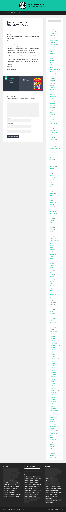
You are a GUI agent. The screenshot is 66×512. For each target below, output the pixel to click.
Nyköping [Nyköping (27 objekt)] (26, 490)
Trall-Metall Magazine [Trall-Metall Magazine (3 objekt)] (49, 502)
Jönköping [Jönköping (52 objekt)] (26, 482)
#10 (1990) (53, 352)
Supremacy (52, 421)
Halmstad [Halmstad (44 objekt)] (31, 480)
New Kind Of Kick (53, 216)
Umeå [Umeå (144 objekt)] (35, 496)
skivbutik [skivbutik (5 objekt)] (51, 494)
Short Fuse (52, 313)
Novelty (51, 224)
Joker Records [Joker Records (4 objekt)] (48, 480)
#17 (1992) (53, 363)
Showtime (51, 316)
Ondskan (51, 236)
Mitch (51, 198)
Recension (52, 281)
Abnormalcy (52, 35)
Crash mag (52, 83)
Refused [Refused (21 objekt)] (17, 482)
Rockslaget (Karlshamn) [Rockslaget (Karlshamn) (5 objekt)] (54, 490)
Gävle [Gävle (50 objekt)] (40, 478)
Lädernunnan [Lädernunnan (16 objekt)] (6, 480)
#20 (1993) (53, 369)
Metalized (51, 197)
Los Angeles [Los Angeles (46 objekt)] (31, 486)
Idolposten (52, 159)
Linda (51, 180)
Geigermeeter (52, 126)
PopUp (51, 263)
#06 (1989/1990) (25, 79)
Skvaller (51, 324)
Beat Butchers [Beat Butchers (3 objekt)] (48, 470)
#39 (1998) (53, 401)
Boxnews (51, 71)
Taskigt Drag (52, 423)
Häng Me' (51, 137)
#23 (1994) (53, 374)
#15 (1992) (53, 360)
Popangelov (52, 256)
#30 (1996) (53, 385)
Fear (50, 110)
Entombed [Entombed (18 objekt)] (11, 474)
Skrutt (51, 320)
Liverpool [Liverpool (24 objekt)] (39, 484)
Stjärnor (51, 415)
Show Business (52, 315)
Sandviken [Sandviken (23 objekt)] (34, 490)
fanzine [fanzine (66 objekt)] (47, 474)
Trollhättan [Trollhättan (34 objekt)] (30, 496)
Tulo (50, 442)
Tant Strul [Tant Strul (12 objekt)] (12, 486)
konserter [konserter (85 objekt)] (47, 482)
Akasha (51, 37)
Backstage (52, 49)
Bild (50, 64)
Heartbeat (51, 141)
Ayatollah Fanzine (53, 46)
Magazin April (52, 188)
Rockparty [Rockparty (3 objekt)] (47, 490)
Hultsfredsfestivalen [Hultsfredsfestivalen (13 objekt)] (49, 478)
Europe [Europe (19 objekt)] (16, 474)
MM (50, 200)
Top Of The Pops (53, 433)
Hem (6, 12)
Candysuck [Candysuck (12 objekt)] (10, 470)
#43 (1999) (53, 408)
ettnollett (51, 105)
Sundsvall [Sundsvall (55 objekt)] (36, 494)
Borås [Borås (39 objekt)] (34, 476)
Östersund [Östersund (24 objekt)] (26, 502)
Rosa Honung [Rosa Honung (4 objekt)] (48, 492)
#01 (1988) (53, 336)
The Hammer (52, 428)
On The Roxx (52, 234)
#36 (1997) (53, 396)
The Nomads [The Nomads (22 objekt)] (13, 490)
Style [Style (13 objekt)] (5, 486)
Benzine (51, 60)
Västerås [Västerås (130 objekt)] (37, 498)
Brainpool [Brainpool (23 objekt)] (5, 470)
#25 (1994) (53, 378)
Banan (51, 51)
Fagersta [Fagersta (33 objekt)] (31, 478)
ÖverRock (51, 242)
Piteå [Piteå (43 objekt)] (30, 490)
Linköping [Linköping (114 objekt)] (34, 484)
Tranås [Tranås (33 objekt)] (26, 496)
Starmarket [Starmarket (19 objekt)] (17, 484)
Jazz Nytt (51, 164)
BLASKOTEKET (9, 509)
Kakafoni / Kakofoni (53, 171)
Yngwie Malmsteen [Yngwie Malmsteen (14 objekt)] (11, 496)
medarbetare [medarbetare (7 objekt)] (52, 484)
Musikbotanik (52, 211)
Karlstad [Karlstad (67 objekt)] (36, 482)
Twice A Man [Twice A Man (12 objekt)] (18, 494)
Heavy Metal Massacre (54, 148)
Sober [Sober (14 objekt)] (13, 484)
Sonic (51, 333)
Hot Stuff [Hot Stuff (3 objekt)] (52, 476)
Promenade (52, 270)
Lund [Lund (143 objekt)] (38, 486)
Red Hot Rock (52, 283)
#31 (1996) (53, 386)
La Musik (51, 179)
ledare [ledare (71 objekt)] (58, 482)
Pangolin (51, 247)
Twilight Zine (52, 444)
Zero (50, 451)
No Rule (51, 220)
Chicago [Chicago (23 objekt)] (38, 476)
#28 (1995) (53, 381)
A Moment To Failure (54, 33)
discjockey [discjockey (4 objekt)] (51, 472)
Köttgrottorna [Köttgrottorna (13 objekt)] (14, 476)
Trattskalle (52, 440)
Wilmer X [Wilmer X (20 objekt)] (5, 496)
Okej (50, 231)
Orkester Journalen (53, 240)
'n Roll (51, 29)
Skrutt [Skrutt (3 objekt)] (56, 494)
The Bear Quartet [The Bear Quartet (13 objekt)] (7, 488)
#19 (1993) (53, 367)
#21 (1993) (53, 370)
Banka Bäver (52, 53)
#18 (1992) (53, 365)
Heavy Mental (52, 146)
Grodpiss (51, 134)
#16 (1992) (53, 361)
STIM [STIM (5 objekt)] (53, 496)
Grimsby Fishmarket (53, 132)
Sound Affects (24, 78)
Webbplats (9, 129)
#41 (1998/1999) (54, 404)
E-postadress (10, 123)
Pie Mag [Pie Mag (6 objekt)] (47, 486)
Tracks (51, 437)
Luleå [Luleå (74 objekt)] (35, 486)
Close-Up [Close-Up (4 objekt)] (59, 470)
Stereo (51, 414)
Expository (52, 107)
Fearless (51, 112)
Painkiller (51, 245)
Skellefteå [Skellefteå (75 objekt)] (39, 490)
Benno (51, 58)
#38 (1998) (53, 399)
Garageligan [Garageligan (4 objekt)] (48, 476)
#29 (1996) (53, 383)
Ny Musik (51, 229)
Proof (51, 272)
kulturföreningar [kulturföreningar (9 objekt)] (53, 482)
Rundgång (51, 304)
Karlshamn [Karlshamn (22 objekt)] (31, 482)
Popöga (51, 260)
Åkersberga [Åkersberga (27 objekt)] (30, 500)
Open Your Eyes (53, 238)
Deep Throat (52, 92)
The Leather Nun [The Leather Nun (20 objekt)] (6, 490)
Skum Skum (52, 322)
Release (51, 287)
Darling (51, 91)
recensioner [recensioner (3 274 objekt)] (59, 488)
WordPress (22, 509)
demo (23, 82)
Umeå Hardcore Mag (53, 446)
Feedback (51, 114)
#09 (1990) (53, 351)
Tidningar (12, 12)
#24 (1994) (53, 376)
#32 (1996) (53, 388)
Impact (51, 161)
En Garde (51, 100)
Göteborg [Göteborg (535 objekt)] (26, 480)
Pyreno (51, 278)
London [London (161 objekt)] (26, 486)
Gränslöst (51, 130)
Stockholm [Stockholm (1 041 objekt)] (26, 494)
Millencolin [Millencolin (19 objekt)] (11, 480)
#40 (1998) (53, 403)
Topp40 (51, 435)
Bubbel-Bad (52, 76)
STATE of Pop (52, 412)
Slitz (50, 329)
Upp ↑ (61, 509)
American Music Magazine (55, 40)
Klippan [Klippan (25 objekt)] (26, 484)
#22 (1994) (53, 372)
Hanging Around (53, 139)
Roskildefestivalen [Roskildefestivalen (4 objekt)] (54, 492)
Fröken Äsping (52, 123)
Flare (51, 116)
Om (25, 12)
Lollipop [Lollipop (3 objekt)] (47, 484)
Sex (50, 311)
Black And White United (54, 69)
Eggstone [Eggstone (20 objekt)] (18, 472)
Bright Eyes (52, 73)
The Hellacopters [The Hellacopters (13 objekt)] (14, 488)
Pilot (50, 251)
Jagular (51, 162)
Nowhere (51, 227)
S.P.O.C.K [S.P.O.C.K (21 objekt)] (5, 484)
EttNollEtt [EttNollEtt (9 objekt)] (58, 472)
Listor (20, 12)
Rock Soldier (52, 294)
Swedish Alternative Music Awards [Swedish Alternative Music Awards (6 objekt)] (51, 500)
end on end (52, 101)
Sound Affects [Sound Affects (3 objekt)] (48, 496)
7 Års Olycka (52, 31)
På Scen (51, 243)
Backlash (51, 47)
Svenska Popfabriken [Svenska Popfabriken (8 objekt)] (49, 498)
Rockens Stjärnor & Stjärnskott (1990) (53, 297)
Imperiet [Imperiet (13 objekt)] (9, 476)
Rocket (51, 298)
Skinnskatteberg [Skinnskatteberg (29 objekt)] (27, 492)
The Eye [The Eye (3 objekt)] (60, 500)
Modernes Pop (52, 202)
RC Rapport (52, 279)
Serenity (51, 309)
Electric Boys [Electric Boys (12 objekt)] (6, 474)
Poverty (51, 265)
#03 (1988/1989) (54, 340)
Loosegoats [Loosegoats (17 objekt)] (6, 478)
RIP (50, 288)
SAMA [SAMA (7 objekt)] (60, 492)
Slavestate (52, 327)
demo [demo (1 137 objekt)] (46, 472)
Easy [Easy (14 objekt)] (14, 472)
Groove (51, 136)
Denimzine (52, 94)
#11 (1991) (53, 354)
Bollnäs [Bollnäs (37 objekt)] (26, 476)
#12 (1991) (53, 356)
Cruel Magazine (52, 87)
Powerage (52, 267)
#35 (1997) (53, 394)
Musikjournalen (52, 215)
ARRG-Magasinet (53, 44)
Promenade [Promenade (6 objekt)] (59, 486)
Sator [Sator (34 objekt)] (9, 484)
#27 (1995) (53, 379)
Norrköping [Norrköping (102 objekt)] (35, 488)
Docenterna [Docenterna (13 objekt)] (10, 472)
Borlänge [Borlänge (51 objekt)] (30, 476)
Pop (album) (52, 254)
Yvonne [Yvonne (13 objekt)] (17, 496)
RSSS (51, 300)
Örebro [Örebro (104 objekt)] (35, 500)
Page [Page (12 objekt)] (15, 480)
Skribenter (51, 457)
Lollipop (51, 184)
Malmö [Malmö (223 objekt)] (26, 488)
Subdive (51, 419)
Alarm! (51, 38)
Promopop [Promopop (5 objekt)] (47, 488)
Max (50, 191)
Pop (50, 252)
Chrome (51, 78)
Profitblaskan (52, 269)
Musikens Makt (52, 213)
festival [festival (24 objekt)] (50, 474)
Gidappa (51, 128)
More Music (52, 207)
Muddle (51, 209)
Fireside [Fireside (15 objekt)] (5, 476)
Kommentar (9, 101)
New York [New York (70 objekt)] (30, 488)
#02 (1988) (53, 338)
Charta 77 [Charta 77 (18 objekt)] (15, 470)
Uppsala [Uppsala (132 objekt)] (33, 498)
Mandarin (51, 189)
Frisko (51, 121)
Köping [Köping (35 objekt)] (30, 484)
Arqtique (51, 42)
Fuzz (51, 125)
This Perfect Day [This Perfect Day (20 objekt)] (6, 494)
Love (51, 186)
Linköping (11, 80)
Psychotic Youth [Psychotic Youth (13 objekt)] (6, 482)
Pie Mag (51, 249)
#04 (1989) (53, 342)
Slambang (51, 325)
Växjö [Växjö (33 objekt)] (26, 500)
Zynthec (51, 453)
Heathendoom (52, 143)
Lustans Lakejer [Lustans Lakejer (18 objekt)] (12, 478)
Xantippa (51, 450)
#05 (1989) (53, 343)
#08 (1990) (53, 349)
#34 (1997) (53, 392)
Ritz (50, 290)
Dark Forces (52, 89)
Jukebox (51, 168)
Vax (50, 448)
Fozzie (51, 119)
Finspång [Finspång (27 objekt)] (35, 478)
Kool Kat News (52, 177)
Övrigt (51, 455)
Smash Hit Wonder (53, 331)
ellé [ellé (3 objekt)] (54, 472)
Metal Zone (52, 195)
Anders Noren (55, 509)
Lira (50, 182)
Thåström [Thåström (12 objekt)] (12, 494)
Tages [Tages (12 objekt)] (8, 486)
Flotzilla (51, 118)
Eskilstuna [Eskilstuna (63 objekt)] (26, 478)
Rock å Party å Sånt (53, 292)
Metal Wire (52, 193)
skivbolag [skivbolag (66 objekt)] (47, 494)
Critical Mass (52, 85)
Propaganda (52, 274)
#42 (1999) (53, 406)
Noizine (51, 222)
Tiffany (51, 432)
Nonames (11, 78)
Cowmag (51, 82)
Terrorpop (51, 424)
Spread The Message (54, 410)
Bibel (50, 62)
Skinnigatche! (52, 318)
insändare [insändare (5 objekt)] (55, 478)
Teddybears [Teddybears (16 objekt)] (17, 486)
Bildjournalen (52, 65)
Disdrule (51, 98)
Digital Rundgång (53, 96)
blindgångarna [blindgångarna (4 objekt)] (54, 470)
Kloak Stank (52, 175)
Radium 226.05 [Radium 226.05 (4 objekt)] (53, 488)
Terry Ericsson (26, 80)
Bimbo (51, 67)
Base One (51, 55)
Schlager (51, 307)
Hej (50, 150)
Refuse (51, 285)
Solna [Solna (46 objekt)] (38, 492)
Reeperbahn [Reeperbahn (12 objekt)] (13, 482)
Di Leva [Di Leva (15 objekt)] (5, 472)
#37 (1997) (53, 397)
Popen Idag (52, 258)
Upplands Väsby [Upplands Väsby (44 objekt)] (27, 498)
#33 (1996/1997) (54, 390)
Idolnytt (51, 157)
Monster (51, 206)
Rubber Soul (52, 302)
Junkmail (51, 170)
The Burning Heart (53, 426)
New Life (51, 218)
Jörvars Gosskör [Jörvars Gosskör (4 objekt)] (55, 480)
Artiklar (50, 28)
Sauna (51, 306)
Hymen (51, 153)
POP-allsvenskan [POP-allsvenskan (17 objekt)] (52, 486)
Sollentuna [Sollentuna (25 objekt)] (33, 492)
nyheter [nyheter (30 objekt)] (57, 484)
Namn (8, 118)
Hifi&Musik (52, 152)
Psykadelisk (52, 276)
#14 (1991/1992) (54, 358)
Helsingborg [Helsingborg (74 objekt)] (36, 480)
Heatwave (51, 144)
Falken (51, 109)
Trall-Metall (52, 439)
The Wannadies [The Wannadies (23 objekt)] (11, 492)
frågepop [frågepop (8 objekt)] (55, 474)
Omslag (51, 233)
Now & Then (52, 225)
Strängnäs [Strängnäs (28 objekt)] (31, 494)
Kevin (51, 173)
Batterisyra (52, 56)
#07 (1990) (53, 347)
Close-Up (51, 80)
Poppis (51, 261)
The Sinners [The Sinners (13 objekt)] (6, 492)
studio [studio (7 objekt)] (56, 496)
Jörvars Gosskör (53, 166)
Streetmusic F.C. (53, 417)
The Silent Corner (53, 430)
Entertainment (52, 103)
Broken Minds (52, 74)
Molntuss (51, 204)
